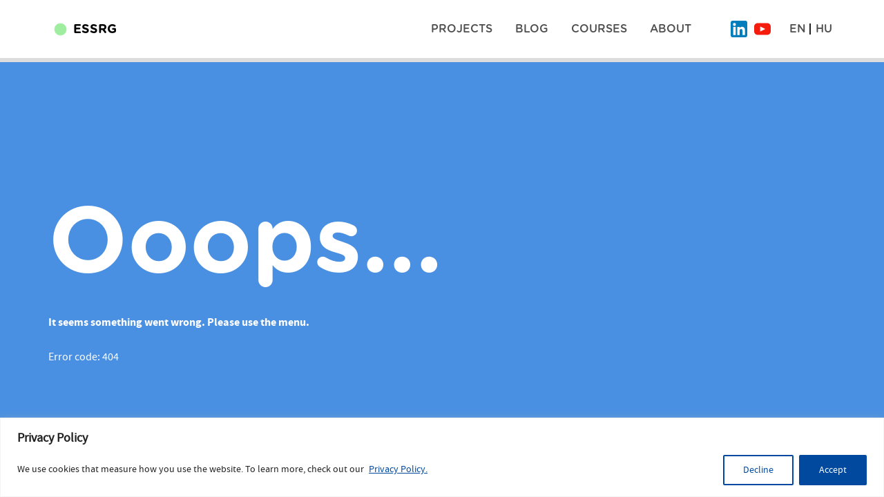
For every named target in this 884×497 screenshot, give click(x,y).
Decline (758, 470)
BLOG (531, 29)
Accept (833, 470)
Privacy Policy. (398, 469)
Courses (599, 29)
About (670, 29)
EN (797, 29)
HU (824, 29)
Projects (461, 29)
